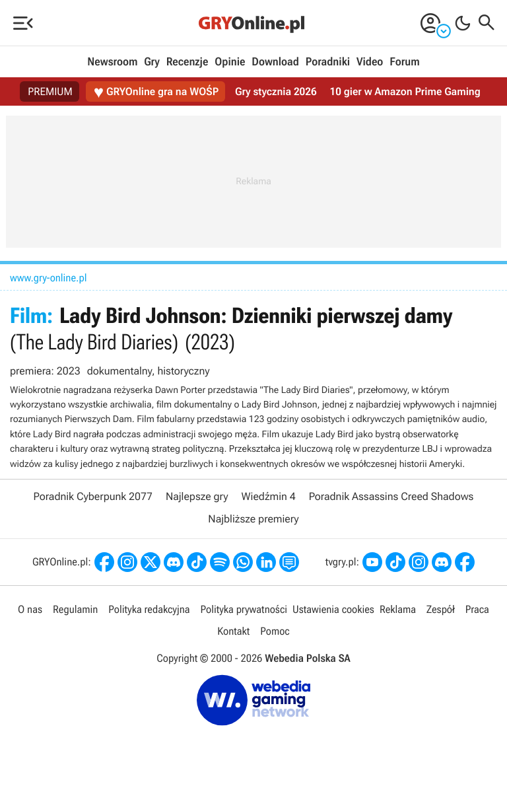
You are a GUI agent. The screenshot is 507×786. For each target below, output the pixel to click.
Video (369, 62)
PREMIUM (50, 91)
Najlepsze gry (197, 496)
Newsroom (112, 62)
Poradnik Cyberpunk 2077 (93, 496)
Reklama (398, 609)
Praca (477, 609)
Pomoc (274, 631)
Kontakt (233, 631)
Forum (404, 62)
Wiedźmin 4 (269, 496)
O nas (30, 609)
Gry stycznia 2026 (275, 91)
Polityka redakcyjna (148, 609)
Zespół (440, 609)
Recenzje (187, 62)
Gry (152, 62)
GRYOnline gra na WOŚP (156, 92)
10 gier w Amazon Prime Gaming (405, 91)
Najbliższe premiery (253, 519)
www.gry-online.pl (48, 277)
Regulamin (75, 609)
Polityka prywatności (243, 609)
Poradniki (328, 62)
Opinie (230, 62)
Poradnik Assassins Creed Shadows (391, 496)
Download (275, 62)
